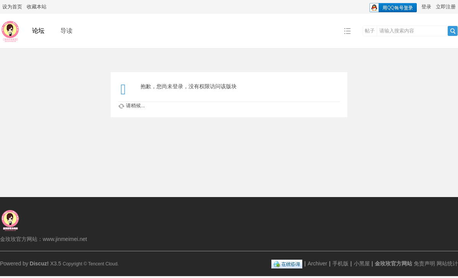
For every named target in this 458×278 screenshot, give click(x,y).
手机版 (340, 263)
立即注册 (446, 7)
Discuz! (39, 263)
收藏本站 (37, 7)
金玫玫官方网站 (393, 263)
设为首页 (12, 7)
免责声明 (424, 263)
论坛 (38, 30)
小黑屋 (362, 263)
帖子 (370, 31)
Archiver (317, 263)
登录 (426, 7)
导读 (66, 30)
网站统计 (447, 263)
